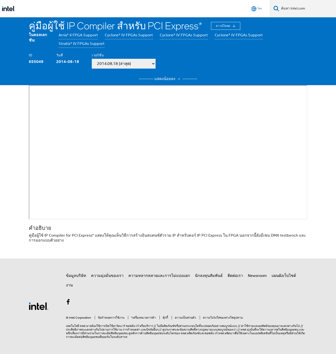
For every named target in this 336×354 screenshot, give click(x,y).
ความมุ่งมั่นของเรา (107, 275)
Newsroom (257, 275)
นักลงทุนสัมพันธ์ (209, 275)
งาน (69, 285)
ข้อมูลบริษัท (76, 275)
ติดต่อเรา (235, 275)
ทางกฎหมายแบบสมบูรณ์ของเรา (216, 329)
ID (30, 55)
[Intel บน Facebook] (68, 302)
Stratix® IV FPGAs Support (82, 43)
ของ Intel (180, 333)
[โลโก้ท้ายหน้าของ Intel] (38, 305)
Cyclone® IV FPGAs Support (129, 35)
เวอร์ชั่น (98, 55)
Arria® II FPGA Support (78, 35)
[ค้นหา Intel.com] (307, 8)
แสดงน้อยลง (168, 78)
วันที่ (59, 55)
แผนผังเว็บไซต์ (284, 275)
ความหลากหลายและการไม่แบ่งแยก (159, 275)
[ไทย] (256, 8)
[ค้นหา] (276, 8)
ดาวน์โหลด (223, 26)
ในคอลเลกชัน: (38, 37)
